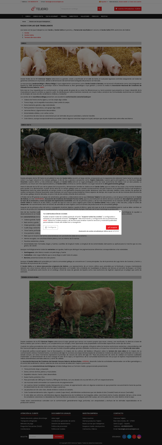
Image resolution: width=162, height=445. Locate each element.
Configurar (50, 227)
